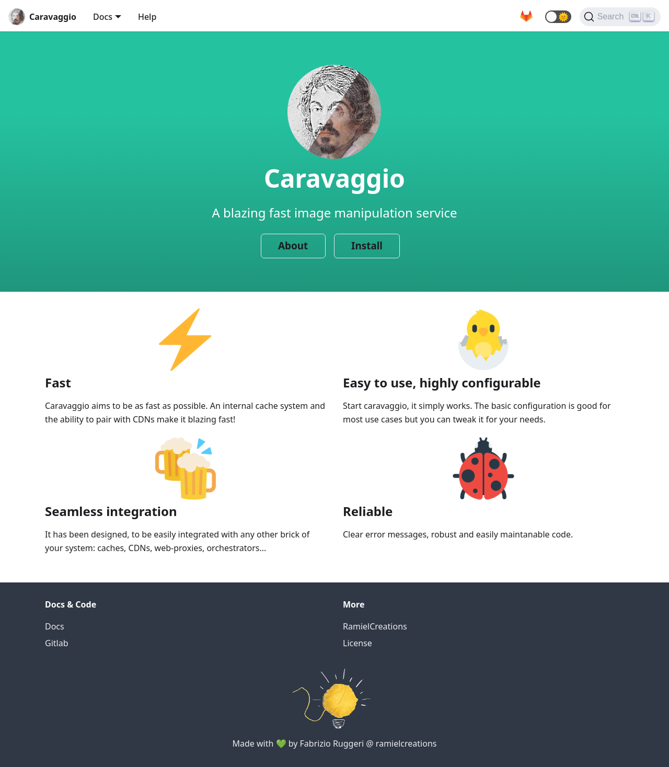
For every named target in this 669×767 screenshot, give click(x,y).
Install (367, 246)
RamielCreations (375, 626)
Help (147, 16)
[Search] (620, 16)
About (293, 246)
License (357, 643)
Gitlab (56, 643)
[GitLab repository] (526, 16)
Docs (102, 16)
